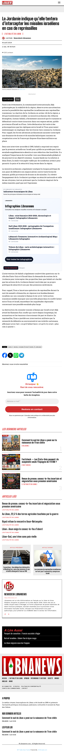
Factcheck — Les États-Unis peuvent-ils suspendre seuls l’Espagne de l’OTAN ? (40, 460)
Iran (26, 347)
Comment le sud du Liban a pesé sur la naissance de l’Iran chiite (39, 441)
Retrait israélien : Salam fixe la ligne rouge (20, 638)
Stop (17, 99)
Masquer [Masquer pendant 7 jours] (22, 268)
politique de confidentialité (41, 415)
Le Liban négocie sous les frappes (17, 643)
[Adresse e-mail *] (32, 401)
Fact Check (26, 465)
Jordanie (38, 347)
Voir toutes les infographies (19, 259)
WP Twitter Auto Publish (23, 750)
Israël (32, 347)
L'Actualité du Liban (29, 484)
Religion (25, 446)
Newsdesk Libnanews (22, 38)
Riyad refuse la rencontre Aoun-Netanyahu (22, 521)
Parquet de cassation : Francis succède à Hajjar (22, 633)
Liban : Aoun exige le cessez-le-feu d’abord (22, 529)
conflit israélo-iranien (16, 347)
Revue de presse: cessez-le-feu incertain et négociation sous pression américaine (42, 480)
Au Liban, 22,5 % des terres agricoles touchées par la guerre (30, 513)
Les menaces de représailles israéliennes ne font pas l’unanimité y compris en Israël (47, 571)
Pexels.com (22, 89)
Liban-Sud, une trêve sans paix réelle (19, 536)
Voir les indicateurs (10, 268)
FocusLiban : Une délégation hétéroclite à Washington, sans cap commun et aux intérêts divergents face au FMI (16, 569)
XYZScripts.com (42, 750)
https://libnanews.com (10, 597)
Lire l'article (8, 99)
